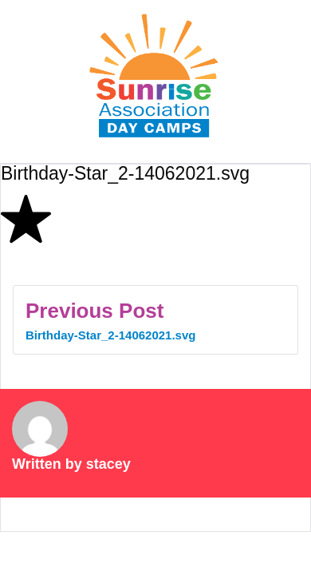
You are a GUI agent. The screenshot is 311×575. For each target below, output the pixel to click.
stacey (108, 464)
